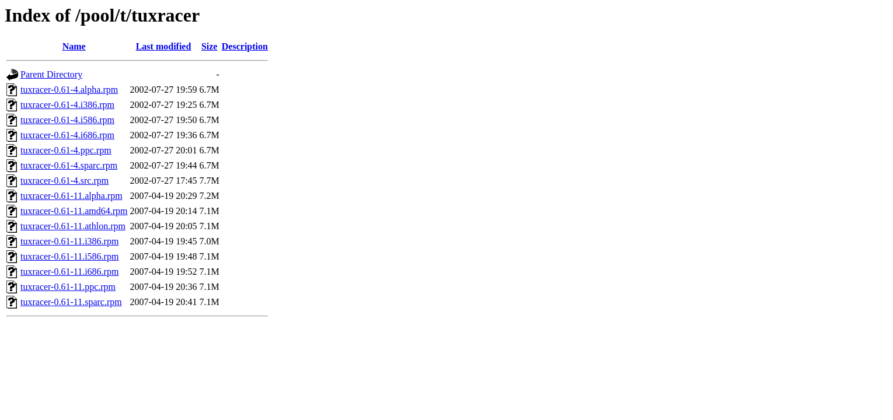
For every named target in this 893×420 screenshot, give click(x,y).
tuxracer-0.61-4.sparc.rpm (68, 165)
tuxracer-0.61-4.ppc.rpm (65, 150)
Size (209, 46)
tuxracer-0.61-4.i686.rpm (67, 135)
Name (74, 46)
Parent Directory (51, 74)
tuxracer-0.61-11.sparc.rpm (71, 302)
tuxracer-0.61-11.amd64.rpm (73, 211)
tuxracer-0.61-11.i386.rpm (69, 241)
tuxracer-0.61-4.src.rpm (64, 181)
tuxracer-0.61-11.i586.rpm (69, 256)
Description (245, 46)
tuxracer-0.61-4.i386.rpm (67, 105)
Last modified (163, 46)
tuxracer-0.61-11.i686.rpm (69, 271)
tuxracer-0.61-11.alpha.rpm (71, 196)
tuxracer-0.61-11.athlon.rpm (72, 226)
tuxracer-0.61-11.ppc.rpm (68, 287)
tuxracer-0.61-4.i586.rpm (67, 120)
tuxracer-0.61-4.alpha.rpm (69, 89)
